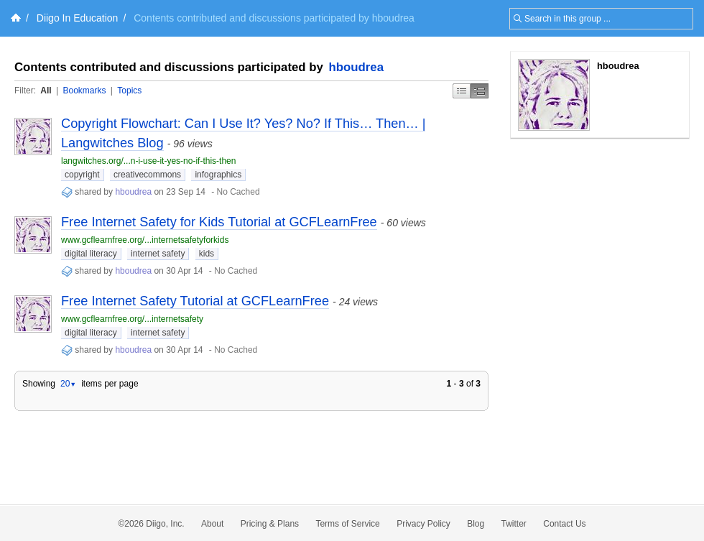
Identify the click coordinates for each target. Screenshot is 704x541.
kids (206, 254)
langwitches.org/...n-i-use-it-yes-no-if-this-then (148, 161)
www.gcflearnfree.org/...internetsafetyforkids (144, 240)
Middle (479, 90)
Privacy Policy (423, 524)
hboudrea (356, 67)
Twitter (514, 524)
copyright (82, 175)
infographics (218, 175)
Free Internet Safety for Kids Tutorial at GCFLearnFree (219, 222)
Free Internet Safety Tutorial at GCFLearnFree (195, 301)
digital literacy (91, 254)
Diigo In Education (78, 18)
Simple (462, 90)
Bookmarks (84, 90)
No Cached (238, 192)
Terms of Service (347, 524)
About (212, 524)
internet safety (158, 254)
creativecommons (147, 175)
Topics (129, 90)
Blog (475, 524)
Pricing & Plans (270, 524)
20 (68, 384)
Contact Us (564, 524)
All (45, 90)
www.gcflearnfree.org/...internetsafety (132, 319)
